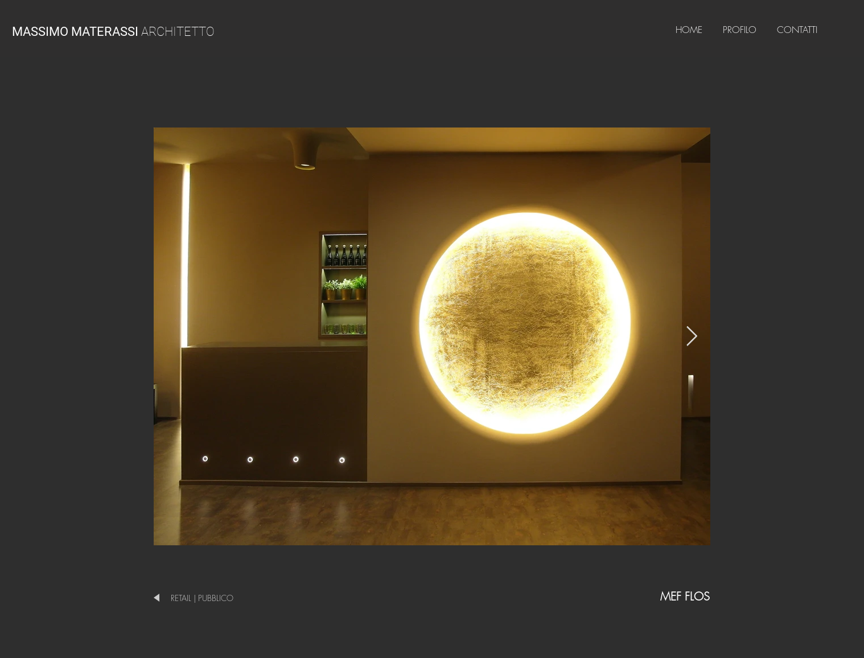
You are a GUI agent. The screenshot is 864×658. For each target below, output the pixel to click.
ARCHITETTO (113, 31)
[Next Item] (691, 336)
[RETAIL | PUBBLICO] (215, 598)
